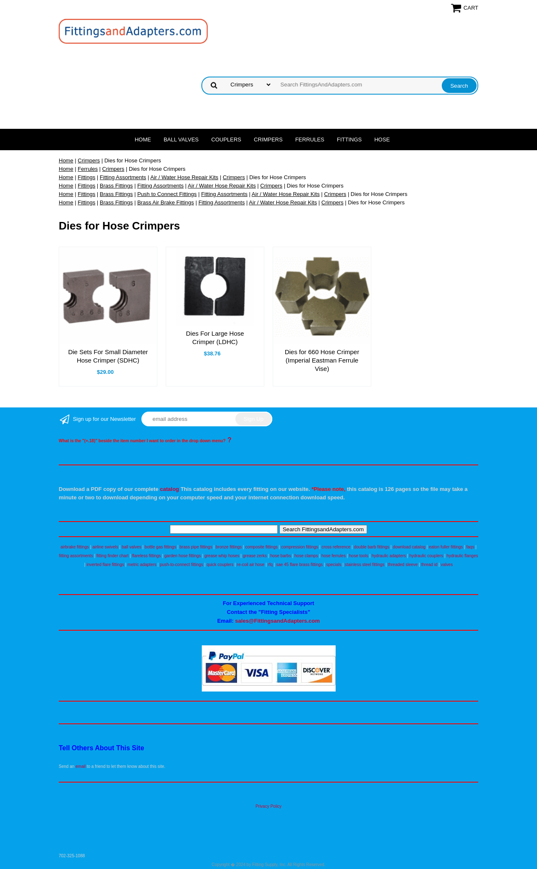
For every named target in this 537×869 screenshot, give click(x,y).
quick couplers (219, 564)
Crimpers (268, 139)
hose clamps (306, 555)
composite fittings (261, 547)
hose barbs (280, 555)
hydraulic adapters (389, 555)
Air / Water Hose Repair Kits (184, 177)
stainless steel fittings (365, 564)
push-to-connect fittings (181, 564)
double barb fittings (372, 547)
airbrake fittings (74, 547)
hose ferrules (333, 555)
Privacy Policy (268, 806)
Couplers (226, 139)
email (81, 766)
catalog (169, 489)
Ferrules (309, 139)
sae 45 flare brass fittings (299, 564)
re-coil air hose (251, 564)
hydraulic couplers (426, 555)
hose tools (358, 555)
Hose (382, 139)
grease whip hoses (221, 555)
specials (333, 564)
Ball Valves (181, 139)
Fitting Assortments (123, 177)
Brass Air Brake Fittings (165, 202)
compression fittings (299, 547)
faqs (470, 547)
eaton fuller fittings (446, 547)
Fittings (349, 139)
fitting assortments (76, 555)
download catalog (409, 547)
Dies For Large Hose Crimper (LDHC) (215, 337)
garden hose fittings (182, 555)
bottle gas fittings (160, 547)
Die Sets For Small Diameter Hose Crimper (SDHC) (108, 356)
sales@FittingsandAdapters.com (277, 621)
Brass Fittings (116, 186)
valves (447, 564)
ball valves (131, 547)
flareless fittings (146, 555)
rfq (270, 564)
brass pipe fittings (196, 547)
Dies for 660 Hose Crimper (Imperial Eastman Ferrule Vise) (322, 360)
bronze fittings (229, 547)
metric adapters (142, 564)
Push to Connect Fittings (167, 194)
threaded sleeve (402, 564)
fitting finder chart (112, 555)
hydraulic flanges (462, 555)
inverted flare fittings (105, 564)
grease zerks (255, 555)
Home (143, 139)
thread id (429, 564)
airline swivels (105, 547)
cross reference (335, 547)
